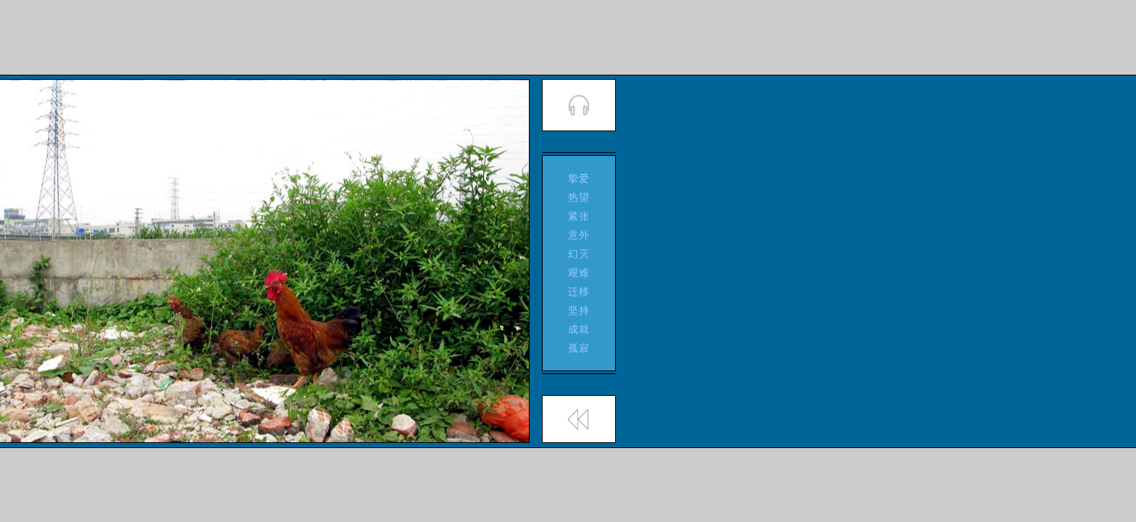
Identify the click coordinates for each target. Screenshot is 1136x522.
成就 (579, 329)
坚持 (579, 310)
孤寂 (579, 348)
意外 (579, 235)
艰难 (579, 272)
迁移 (579, 291)
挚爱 (579, 178)
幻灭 (579, 254)
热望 (579, 197)
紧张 (579, 216)
